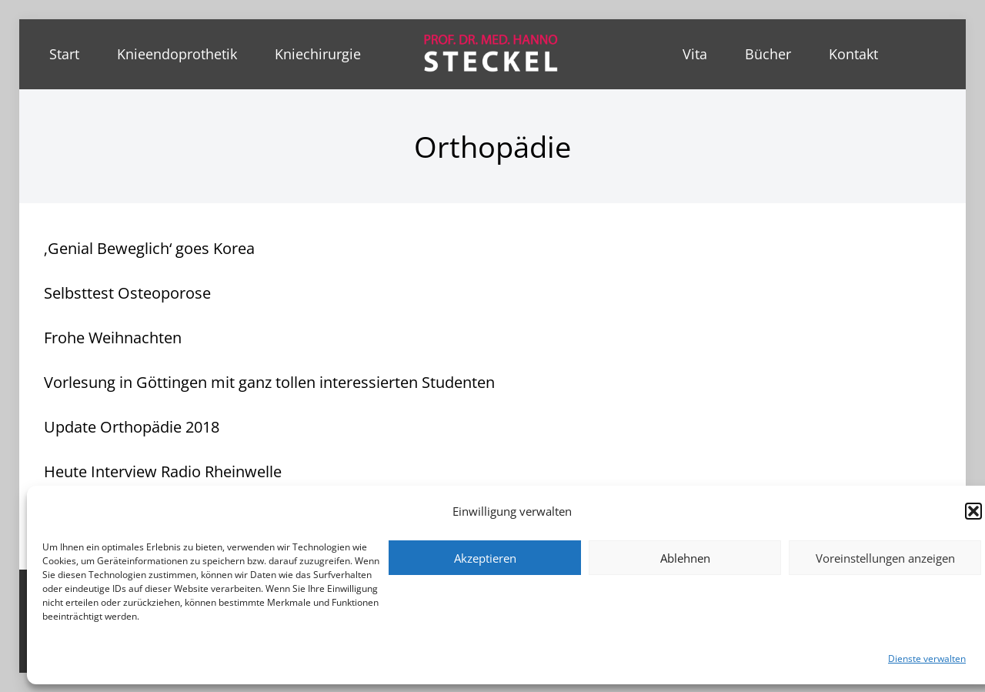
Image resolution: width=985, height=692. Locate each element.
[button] (973, 511)
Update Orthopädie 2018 (131, 426)
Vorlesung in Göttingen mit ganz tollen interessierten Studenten (269, 382)
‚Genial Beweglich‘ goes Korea (149, 248)
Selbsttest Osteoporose (127, 292)
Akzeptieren (485, 558)
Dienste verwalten (927, 658)
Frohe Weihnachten (113, 337)
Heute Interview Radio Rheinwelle (163, 471)
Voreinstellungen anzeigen (885, 558)
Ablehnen (685, 558)
